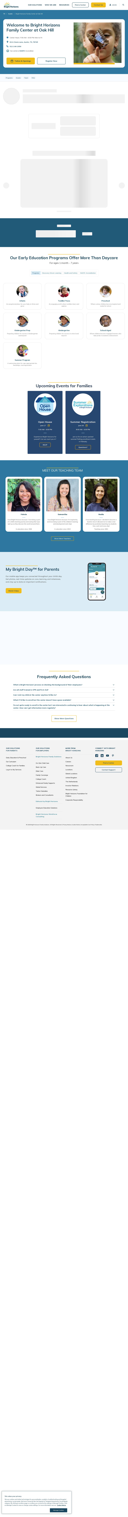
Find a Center (80, 5)
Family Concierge (42, 775)
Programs (9, 78)
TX (4, 14)
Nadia (101, 514)
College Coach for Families (15, 766)
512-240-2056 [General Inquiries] (15, 47)
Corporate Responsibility (74, 800)
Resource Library (72, 790)
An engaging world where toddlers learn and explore (64, 305)
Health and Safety (70, 273)
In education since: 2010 (62, 529)
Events (18, 78)
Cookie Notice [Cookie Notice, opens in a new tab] (61, 1505)
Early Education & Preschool (16, 758)
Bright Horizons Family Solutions (48, 757)
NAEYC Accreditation (88, 273)
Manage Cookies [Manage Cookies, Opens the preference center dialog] (58, 1510)
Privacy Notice (67, 825)
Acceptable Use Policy (87, 825)
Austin (10, 14)
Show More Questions (64, 719)
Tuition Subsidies (42, 791)
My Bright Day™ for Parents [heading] (32, 569)
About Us (69, 758)
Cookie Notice (76, 825)
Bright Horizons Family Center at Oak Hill (29, 14)
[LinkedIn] (102, 755)
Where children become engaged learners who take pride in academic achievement (105, 335)
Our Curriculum (11, 762)
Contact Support (109, 770)
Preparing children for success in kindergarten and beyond (22, 335)
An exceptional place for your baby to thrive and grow (22, 305)
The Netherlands (72, 782)
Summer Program (22, 360)
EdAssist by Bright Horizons (47, 801)
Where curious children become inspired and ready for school (105, 305)
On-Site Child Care (42, 763)
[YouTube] (107, 755)
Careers (68, 762)
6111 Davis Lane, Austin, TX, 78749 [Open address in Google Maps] (24, 42)
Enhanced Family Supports (45, 783)
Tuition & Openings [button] (21, 61)
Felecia (24, 514)
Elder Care (39, 771)
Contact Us (98, 5)
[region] (64, 78)
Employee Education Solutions (46, 808)
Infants (22, 301)
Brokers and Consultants (44, 795)
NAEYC (22, 51)
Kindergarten (64, 330)
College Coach (41, 779)
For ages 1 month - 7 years (64, 262)
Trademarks (98, 825)
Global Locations (71, 774)
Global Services (41, 787)
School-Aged (105, 330)
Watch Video (13, 591)
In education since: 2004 (24, 529)
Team (26, 78)
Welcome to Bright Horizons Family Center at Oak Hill (33, 28)
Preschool (106, 301)
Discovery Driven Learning (51, 273)
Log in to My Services (13, 770)
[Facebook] (96, 755)
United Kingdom (71, 778)
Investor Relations (72, 786)
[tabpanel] (45, 422)
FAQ (33, 78)
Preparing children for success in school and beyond (64, 335)
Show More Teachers (62, 539)
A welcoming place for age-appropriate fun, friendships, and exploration (22, 364)
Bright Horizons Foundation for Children (76, 795)
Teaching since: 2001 (101, 529)
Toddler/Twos (64, 301)
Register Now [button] (51, 61)
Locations (69, 770)
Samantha (62, 514)
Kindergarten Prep (22, 330)
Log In (112, 5)
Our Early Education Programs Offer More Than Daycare (64, 258)
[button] (35, 5)
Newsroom (69, 766)
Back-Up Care (41, 767)
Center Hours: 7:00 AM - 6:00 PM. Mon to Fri (26, 38)
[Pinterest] (113, 755)
